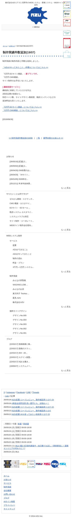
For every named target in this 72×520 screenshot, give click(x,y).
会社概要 (7, 490)
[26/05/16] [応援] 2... (18, 161)
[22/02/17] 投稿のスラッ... (20, 348)
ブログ (9, 339)
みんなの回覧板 (19, 280)
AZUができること (20, 250)
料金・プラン (18, 263)
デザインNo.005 (19, 315)
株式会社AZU (18, 302)
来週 (20, 424)
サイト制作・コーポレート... (22, 221)
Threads (35, 392)
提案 (14, 245)
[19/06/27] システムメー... (20, 366)
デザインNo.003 (19, 324)
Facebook (20, 392)
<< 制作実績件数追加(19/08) (21, 138)
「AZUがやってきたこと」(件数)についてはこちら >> (25, 67)
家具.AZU (17, 298)
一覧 (38, 138)
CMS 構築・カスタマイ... (20, 203)
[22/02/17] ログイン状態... (20, 357)
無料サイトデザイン (18, 311)
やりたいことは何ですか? (17, 194)
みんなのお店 (18, 289)
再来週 (26, 424)
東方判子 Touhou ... (21, 293)
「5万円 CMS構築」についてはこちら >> (20, 110)
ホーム (5, 46)
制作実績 (13, 276)
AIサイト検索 (9, 501)
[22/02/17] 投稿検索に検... (20, 344)
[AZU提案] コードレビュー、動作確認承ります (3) (33, 400)
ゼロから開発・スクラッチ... (22, 199)
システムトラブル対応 (19, 216)
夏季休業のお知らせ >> (53, 138)
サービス (13, 241)
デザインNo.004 (19, 320)
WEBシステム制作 (14, 236)
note (7, 396)
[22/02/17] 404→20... (18, 353)
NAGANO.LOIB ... (20, 285)
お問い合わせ (9, 494)
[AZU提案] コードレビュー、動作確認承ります (31, 411)
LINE (28, 392)
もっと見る (66, 188)
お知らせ (12, 46)
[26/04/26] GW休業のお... (20, 170)
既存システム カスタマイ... (21, 212)
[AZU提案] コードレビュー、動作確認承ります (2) (33, 407)
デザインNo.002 (19, 329)
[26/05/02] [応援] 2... (18, 166)
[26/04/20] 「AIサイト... (20, 175)
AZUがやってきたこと (22, 254)
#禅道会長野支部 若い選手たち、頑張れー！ (30, 403)
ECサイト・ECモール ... (20, 208)
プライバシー (9, 505)
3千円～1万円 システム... (23, 267)
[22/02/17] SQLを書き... (20, 362)
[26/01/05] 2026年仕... (19, 179)
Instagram (11, 392)
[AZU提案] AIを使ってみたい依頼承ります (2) (31, 414)
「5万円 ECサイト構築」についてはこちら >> (22, 107)
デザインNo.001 (19, 333)
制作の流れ (17, 258)
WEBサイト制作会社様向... (21, 225)
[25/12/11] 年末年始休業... (20, 183)
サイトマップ (9, 509)
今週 (14, 424)
